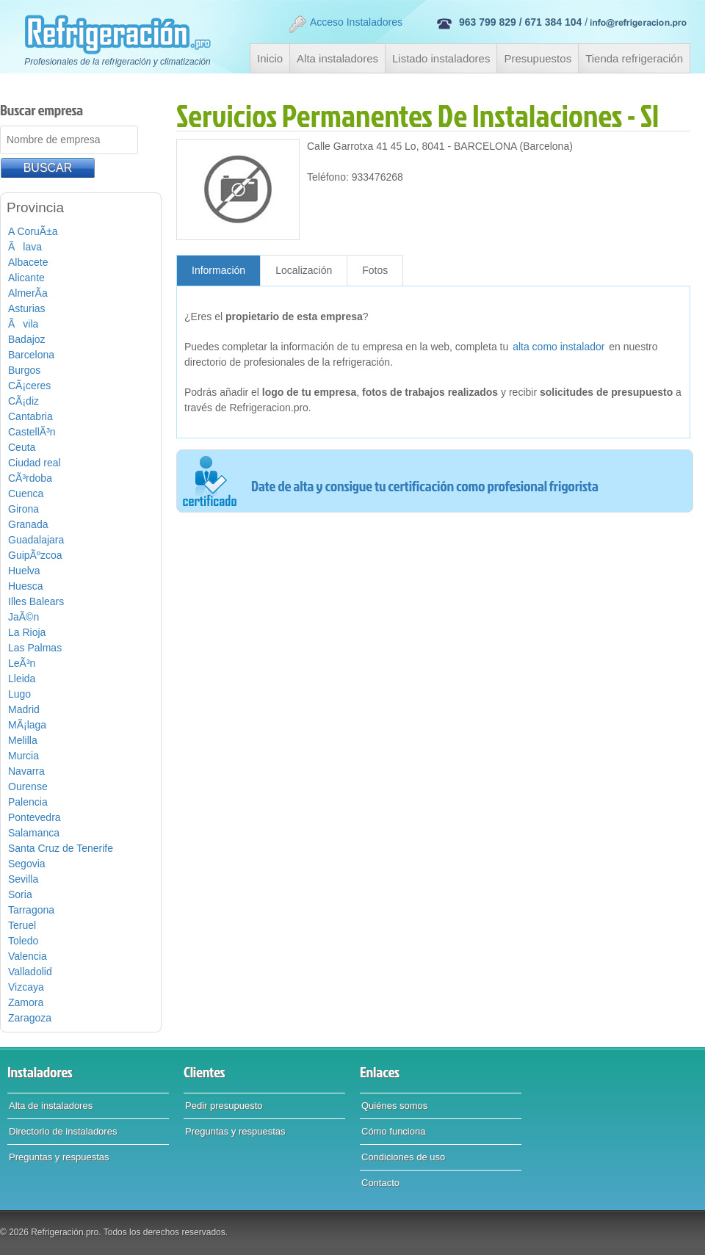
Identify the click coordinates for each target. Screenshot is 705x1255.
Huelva (24, 570)
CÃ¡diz (23, 401)
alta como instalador (558, 346)
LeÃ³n (21, 663)
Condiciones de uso (403, 1156)
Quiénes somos (394, 1105)
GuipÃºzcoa (35, 555)
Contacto (380, 1182)
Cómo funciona (393, 1131)
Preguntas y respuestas (59, 1156)
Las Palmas (35, 648)
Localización (303, 270)
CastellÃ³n (32, 432)
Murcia (23, 756)
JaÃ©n (23, 617)
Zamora (25, 1002)
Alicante (26, 277)
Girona (23, 509)
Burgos (24, 370)
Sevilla (23, 879)
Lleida (21, 678)
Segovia (27, 863)
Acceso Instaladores (345, 24)
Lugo (19, 694)
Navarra (26, 771)
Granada (28, 524)
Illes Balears (36, 601)
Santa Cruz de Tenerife (60, 848)
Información (218, 270)
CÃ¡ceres (29, 385)
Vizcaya (26, 987)
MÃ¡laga (27, 725)
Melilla (22, 740)
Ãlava (25, 247)
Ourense (28, 786)
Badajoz (27, 339)
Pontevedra (34, 817)
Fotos (375, 270)
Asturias (27, 308)
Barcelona (31, 355)
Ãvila (23, 324)
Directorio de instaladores (63, 1131)
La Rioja (27, 632)
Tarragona (31, 910)
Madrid (24, 709)
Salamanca (33, 833)
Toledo (23, 941)
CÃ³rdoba (30, 478)
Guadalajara (36, 540)
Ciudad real (34, 463)
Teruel (22, 925)
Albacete (28, 262)
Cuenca (25, 493)
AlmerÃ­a (28, 293)
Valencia (27, 956)
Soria (20, 894)
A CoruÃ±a (33, 231)
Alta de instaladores (51, 1105)
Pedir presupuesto (224, 1105)
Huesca (25, 586)
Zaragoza (29, 1018)
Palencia (28, 802)
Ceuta (21, 447)
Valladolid (30, 971)
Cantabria (30, 416)
